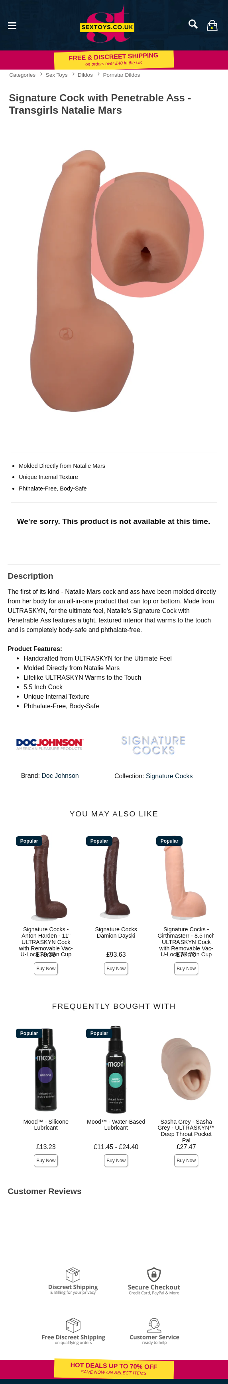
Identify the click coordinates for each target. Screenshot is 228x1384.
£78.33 (46, 954)
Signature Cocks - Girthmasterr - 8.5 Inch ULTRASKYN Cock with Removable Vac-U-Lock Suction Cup (186, 942)
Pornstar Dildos (121, 75)
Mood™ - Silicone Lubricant (46, 1125)
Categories (22, 75)
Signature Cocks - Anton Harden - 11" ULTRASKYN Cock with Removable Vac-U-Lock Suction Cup (46, 942)
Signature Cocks (169, 776)
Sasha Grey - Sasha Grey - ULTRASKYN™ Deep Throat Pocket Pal (186, 1131)
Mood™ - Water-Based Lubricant (116, 1125)
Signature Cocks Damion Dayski (116, 932)
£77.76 (186, 954)
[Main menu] (12, 25)
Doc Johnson (60, 775)
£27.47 (186, 1147)
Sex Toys (57, 75)
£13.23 (46, 1147)
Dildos (85, 75)
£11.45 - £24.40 (116, 1147)
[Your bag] (212, 25)
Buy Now (45, 968)
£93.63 (116, 954)
